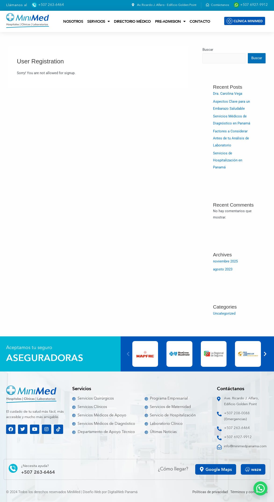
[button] (128, 354)
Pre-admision (170, 21)
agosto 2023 (222, 269)
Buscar (207, 49)
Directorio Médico (132, 21)
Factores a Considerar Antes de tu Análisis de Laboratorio (231, 138)
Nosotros (73, 21)
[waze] (247, 469)
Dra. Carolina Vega (227, 93)
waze (256, 469)
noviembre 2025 (225, 261)
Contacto (200, 21)
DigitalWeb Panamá (122, 492)
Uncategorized (224, 313)
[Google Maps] (201, 469)
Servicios (98, 21)
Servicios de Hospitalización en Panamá (227, 160)
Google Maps (219, 469)
